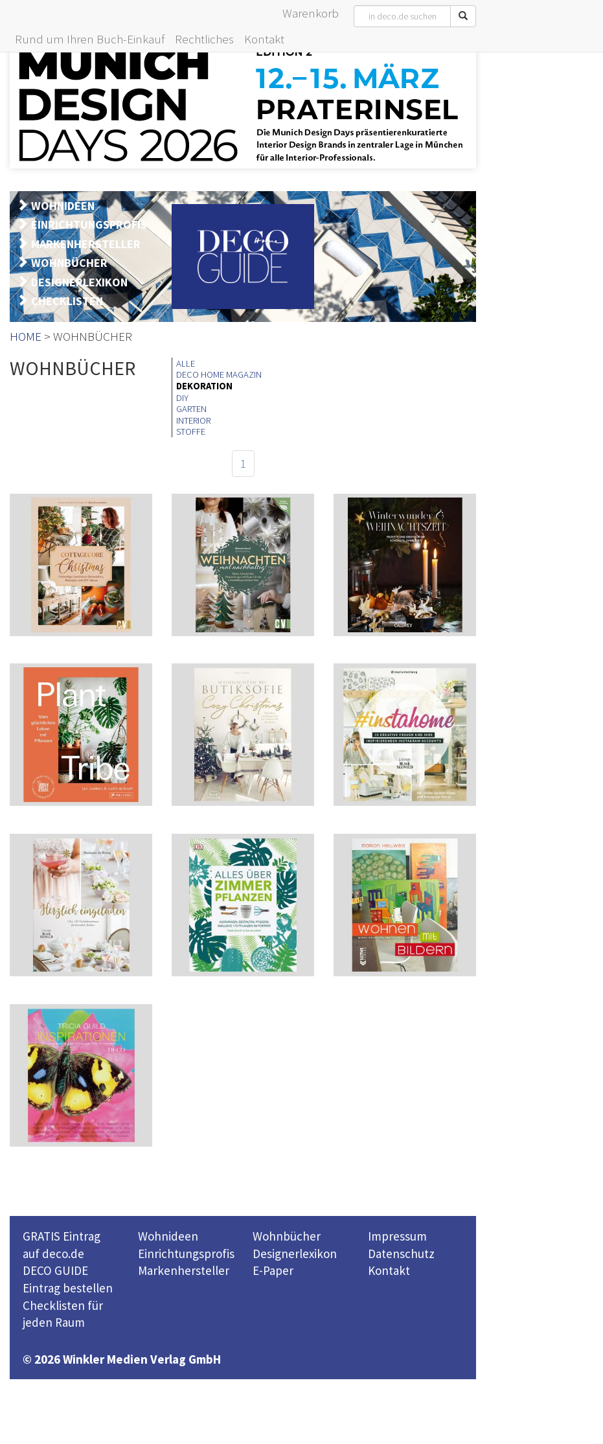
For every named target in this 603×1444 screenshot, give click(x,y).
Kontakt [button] (264, 39)
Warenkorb (310, 13)
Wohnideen (168, 1236)
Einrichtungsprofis (186, 1253)
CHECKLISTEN (67, 300)
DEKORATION (204, 386)
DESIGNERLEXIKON (79, 282)
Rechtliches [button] (204, 39)
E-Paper (273, 1270)
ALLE (185, 363)
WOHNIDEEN (63, 205)
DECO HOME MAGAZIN (219, 374)
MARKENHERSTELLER (86, 243)
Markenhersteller (183, 1270)
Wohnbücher (287, 1236)
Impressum (397, 1236)
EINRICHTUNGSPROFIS (89, 224)
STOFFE (190, 431)
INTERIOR (193, 420)
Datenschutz (401, 1253)
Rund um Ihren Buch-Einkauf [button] (90, 39)
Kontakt (389, 1270)
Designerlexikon (295, 1253)
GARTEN (191, 409)
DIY (182, 398)
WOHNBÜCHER (69, 262)
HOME (25, 336)
